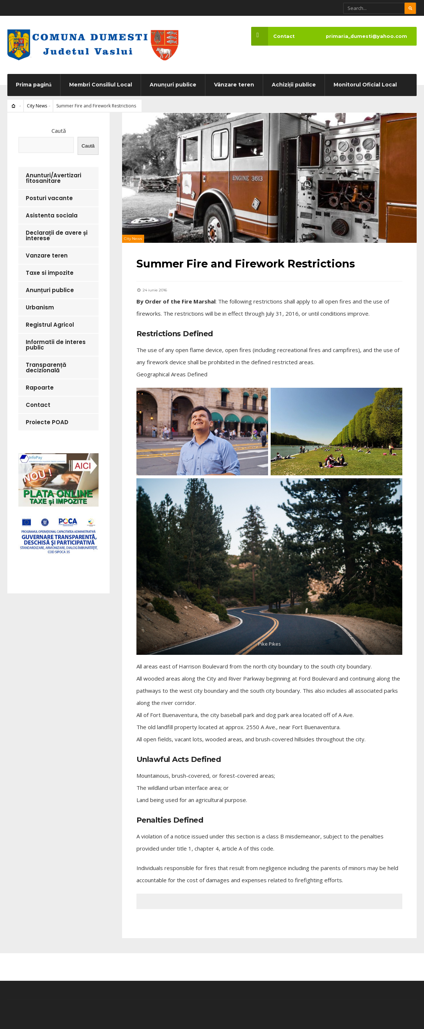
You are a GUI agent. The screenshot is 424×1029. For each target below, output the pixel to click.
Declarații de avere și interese (57, 236)
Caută (58, 131)
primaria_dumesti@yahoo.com (366, 36)
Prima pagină (33, 85)
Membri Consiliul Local (100, 85)
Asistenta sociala (52, 216)
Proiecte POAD (47, 423)
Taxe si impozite (50, 273)
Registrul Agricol (50, 325)
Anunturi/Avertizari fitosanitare (53, 178)
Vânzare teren (234, 85)
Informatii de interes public (56, 345)
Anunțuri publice (173, 85)
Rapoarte (40, 388)
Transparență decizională (46, 368)
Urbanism (40, 308)
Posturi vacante (49, 199)
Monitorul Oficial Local (365, 85)
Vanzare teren (47, 256)
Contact (272, 36)
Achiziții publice (294, 85)
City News (37, 106)
